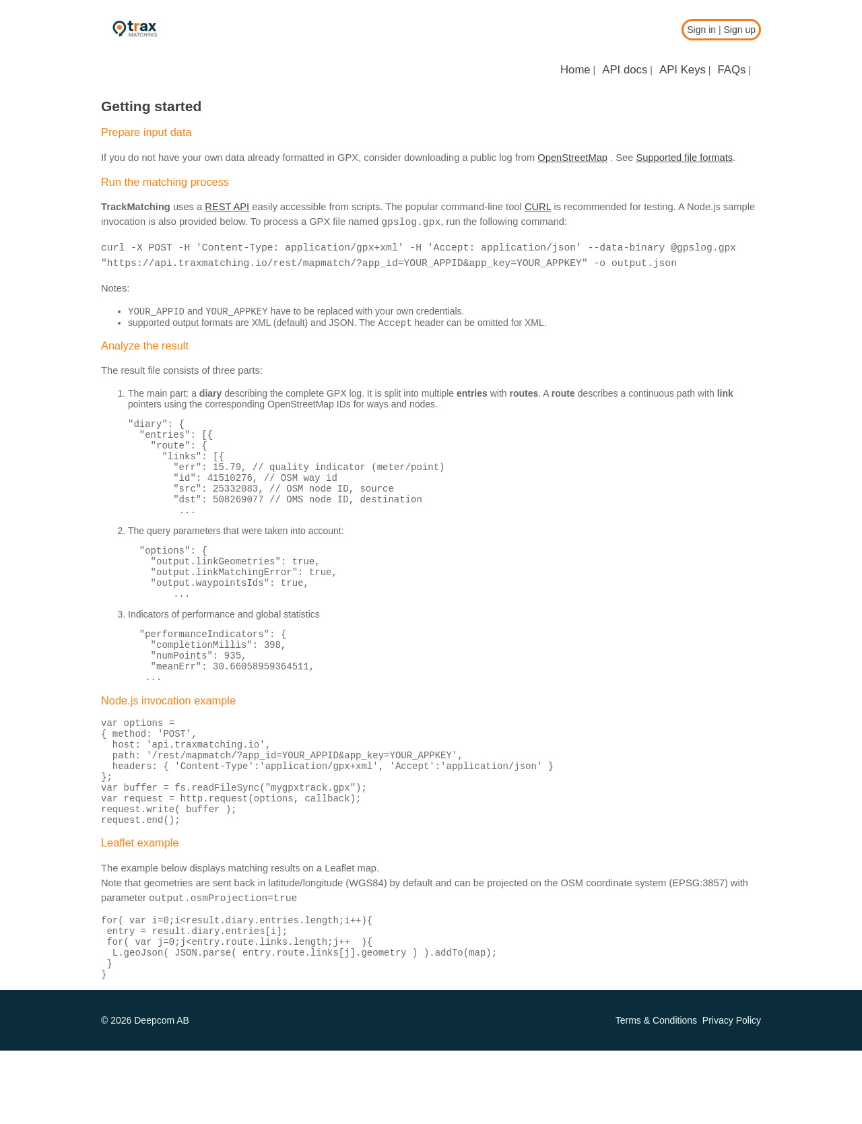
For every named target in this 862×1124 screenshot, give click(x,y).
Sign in (701, 29)
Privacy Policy (731, 1093)
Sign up (740, 29)
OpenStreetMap (572, 157)
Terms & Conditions (656, 1093)
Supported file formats (684, 157)
